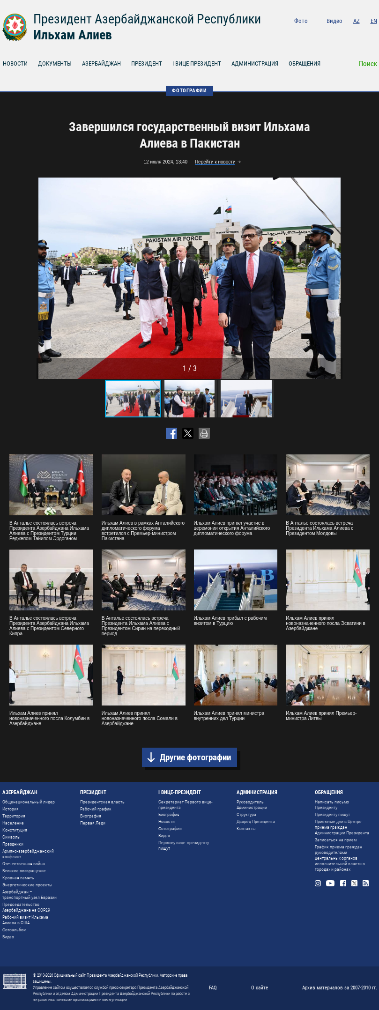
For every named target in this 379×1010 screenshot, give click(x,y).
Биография (90, 815)
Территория (13, 815)
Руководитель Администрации (252, 804)
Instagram (321, 33)
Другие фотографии (195, 757)
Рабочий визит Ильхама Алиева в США (25, 919)
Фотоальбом (14, 929)
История (10, 808)
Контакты (246, 828)
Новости (166, 821)
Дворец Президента (256, 821)
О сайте (259, 988)
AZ (356, 20)
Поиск (368, 63)
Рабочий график (95, 808)
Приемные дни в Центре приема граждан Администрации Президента (342, 827)
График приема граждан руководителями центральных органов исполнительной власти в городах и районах (340, 858)
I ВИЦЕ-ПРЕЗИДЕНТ (196, 63)
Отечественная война (23, 863)
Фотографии (170, 828)
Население (13, 822)
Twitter (361, 33)
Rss (374, 33)
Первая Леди (92, 822)
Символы (11, 836)
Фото (301, 20)
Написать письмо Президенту (332, 804)
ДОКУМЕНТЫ (55, 63)
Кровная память (18, 877)
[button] (334, 278)
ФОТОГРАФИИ (189, 91)
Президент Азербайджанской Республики (147, 19)
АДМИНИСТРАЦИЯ (254, 63)
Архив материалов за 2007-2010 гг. (339, 988)
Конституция (14, 829)
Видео (334, 20)
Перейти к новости (215, 161)
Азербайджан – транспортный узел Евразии (29, 894)
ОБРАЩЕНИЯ (304, 63)
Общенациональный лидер (28, 801)
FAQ (213, 988)
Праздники (12, 844)
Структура (246, 814)
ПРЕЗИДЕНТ (146, 63)
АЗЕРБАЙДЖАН (101, 63)
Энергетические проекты (27, 884)
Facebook (349, 33)
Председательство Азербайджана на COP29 (26, 907)
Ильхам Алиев (72, 35)
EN (374, 20)
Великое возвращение (24, 870)
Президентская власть (102, 801)
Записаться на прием (336, 839)
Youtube (334, 33)
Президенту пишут (332, 814)
